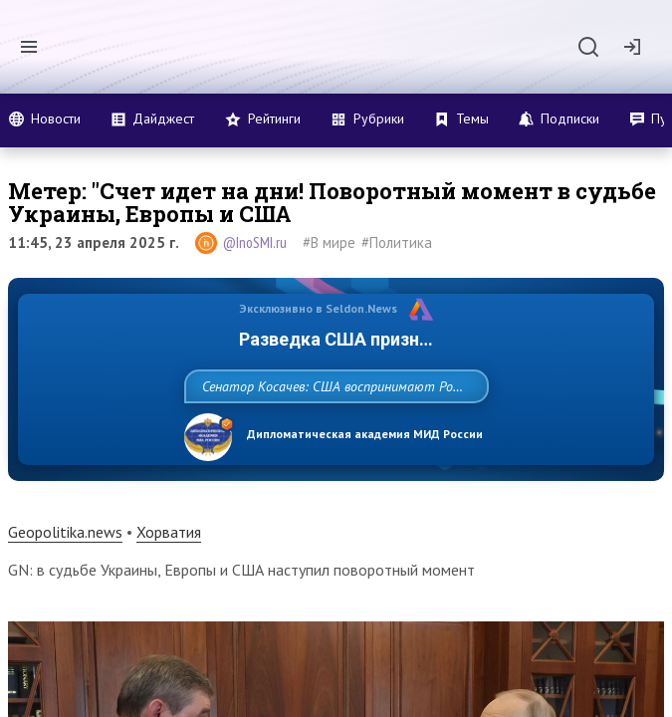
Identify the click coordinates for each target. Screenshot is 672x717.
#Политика (396, 242)
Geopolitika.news (65, 576)
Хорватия (168, 576)
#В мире (329, 242)
